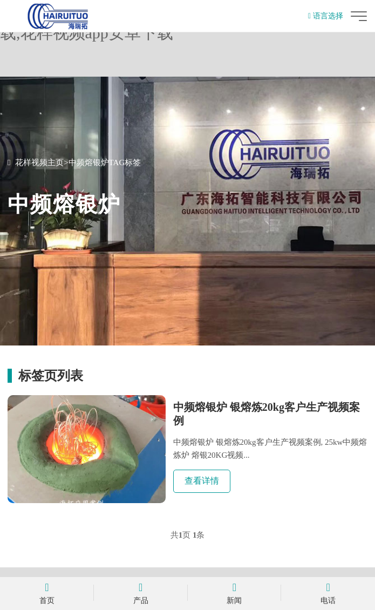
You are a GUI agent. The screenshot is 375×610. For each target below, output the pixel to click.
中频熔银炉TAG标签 (105, 162)
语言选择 (325, 16)
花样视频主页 (39, 162)
